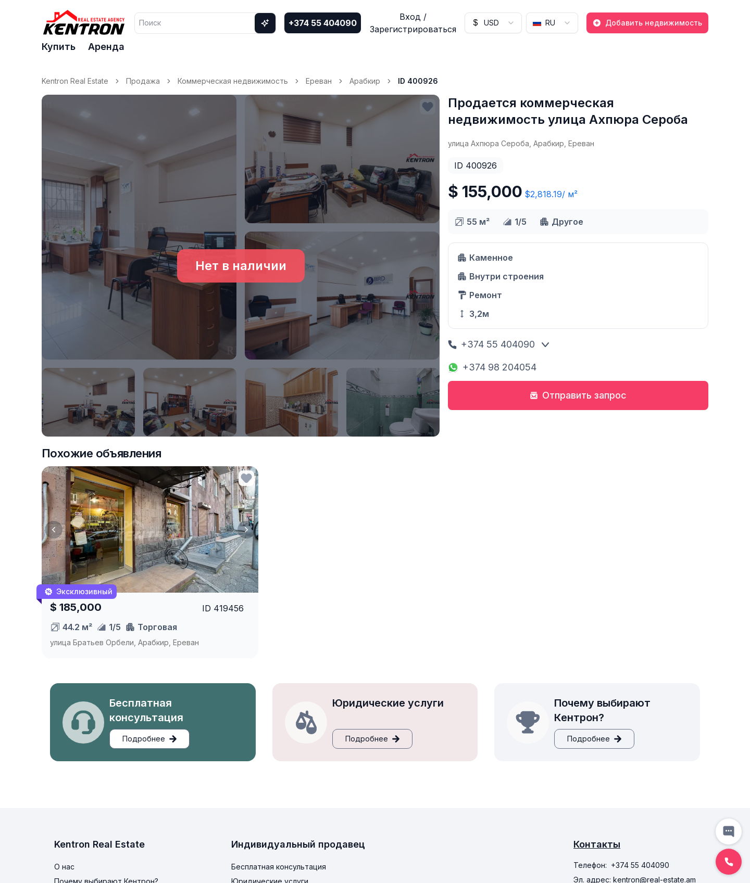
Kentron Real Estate (75, 80)
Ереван (319, 80)
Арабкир (364, 80)
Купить (59, 46)
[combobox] (493, 22)
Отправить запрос (578, 395)
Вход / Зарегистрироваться (413, 22)
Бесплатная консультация (278, 866)
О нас (64, 866)
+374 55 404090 (323, 23)
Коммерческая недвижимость (233, 80)
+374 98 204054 (492, 367)
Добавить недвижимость (647, 22)
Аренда (106, 46)
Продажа (143, 80)
